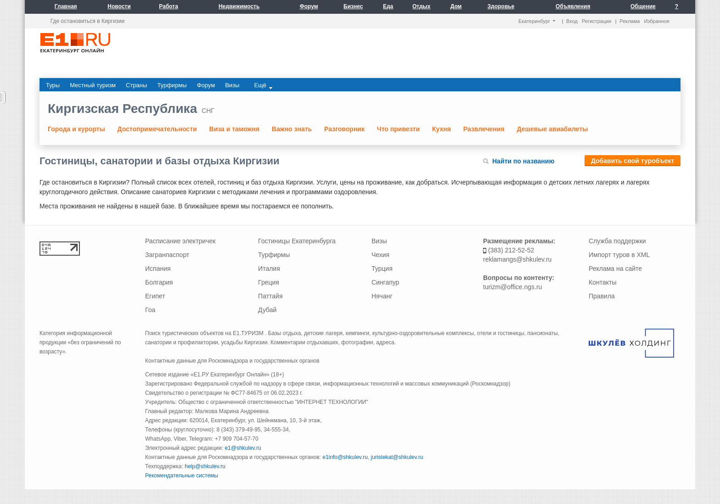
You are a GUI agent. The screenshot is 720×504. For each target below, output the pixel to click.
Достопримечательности (157, 129)
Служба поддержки (617, 241)
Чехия (380, 254)
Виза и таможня (234, 129)
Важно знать (292, 129)
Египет (155, 296)
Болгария (159, 282)
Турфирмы (274, 254)
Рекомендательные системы (181, 475)
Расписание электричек (180, 241)
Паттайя (270, 296)
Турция (382, 268)
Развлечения (484, 129)
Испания (158, 268)
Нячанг (382, 296)
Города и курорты (76, 129)
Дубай (267, 310)
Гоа (150, 310)
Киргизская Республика (122, 108)
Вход (572, 21)
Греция (268, 282)
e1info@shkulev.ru (345, 457)
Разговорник (344, 129)
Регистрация (596, 21)
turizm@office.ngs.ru (512, 287)
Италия (269, 268)
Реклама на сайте (615, 268)
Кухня (441, 129)
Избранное (656, 21)
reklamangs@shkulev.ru (517, 259)
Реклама (629, 21)
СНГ (208, 110)
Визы (379, 241)
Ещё (263, 85)
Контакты (602, 282)
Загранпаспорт (167, 254)
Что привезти (398, 129)
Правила (602, 296)
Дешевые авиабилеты (552, 129)
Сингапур (385, 282)
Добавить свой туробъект (632, 160)
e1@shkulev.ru (243, 448)
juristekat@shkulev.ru (397, 457)
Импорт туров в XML (619, 254)
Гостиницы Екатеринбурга (297, 241)
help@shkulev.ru (205, 466)
